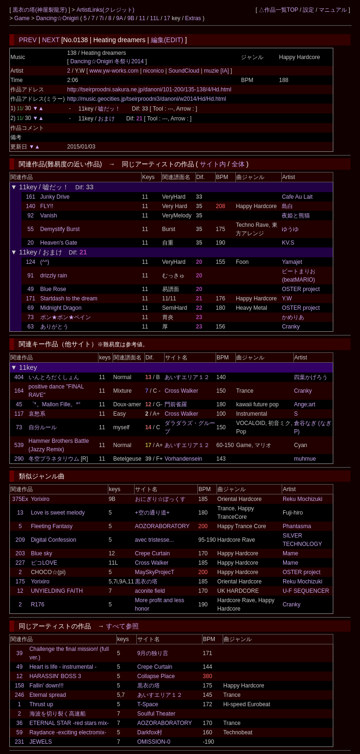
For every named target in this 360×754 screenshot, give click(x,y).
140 (30, 206)
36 (19, 723)
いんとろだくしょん (54, 377)
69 (30, 308)
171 (30, 298)
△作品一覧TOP (278, 10)
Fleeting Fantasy (52, 526)
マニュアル (333, 10)
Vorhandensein (183, 458)
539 (19, 445)
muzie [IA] (216, 70)
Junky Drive (55, 197)
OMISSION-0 (154, 742)
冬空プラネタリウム (54, 458)
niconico (153, 70)
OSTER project (301, 289)
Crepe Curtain (152, 553)
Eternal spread (48, 695)
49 (30, 289)
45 (19, 404)
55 (30, 229)
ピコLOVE (44, 563)
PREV (28, 40)
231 (19, 742)
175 (20, 581)
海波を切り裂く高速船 (58, 713)
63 (30, 326)
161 (30, 197)
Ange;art (304, 404)
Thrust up (41, 704)
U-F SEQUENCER (306, 591)
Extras (193, 18)
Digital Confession (53, 540)
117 (19, 414)
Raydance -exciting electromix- (68, 732)
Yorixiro (40, 499)
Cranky (291, 326)
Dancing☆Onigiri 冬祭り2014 (107, 61)
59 (19, 732)
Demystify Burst (60, 229)
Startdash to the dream (69, 298)
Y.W (287, 298)
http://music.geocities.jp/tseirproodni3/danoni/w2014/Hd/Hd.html (146, 99)
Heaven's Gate (58, 242)
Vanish (48, 215)
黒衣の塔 (146, 581)
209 (20, 540)
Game (23, 18)
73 (30, 317)
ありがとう (54, 326)
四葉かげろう (311, 377)
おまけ (106, 118)
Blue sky (41, 553)
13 (20, 512)
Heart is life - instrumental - (63, 667)
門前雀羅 (176, 404)
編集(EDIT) (167, 40)
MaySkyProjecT (154, 572)
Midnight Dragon (61, 308)
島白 (287, 206)
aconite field (150, 591)
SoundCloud (184, 70)
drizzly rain (53, 275)
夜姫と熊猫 (296, 215)
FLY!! (46, 206)
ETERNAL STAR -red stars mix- (69, 723)
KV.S (288, 242)
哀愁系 (37, 414)
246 (19, 695)
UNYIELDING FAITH (57, 591)
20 (30, 242)
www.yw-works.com (115, 70)
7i (101, 18)
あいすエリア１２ (187, 377)
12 (20, 591)
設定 (308, 10)
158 (19, 685)
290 (19, 458)
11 (142, 18)
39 (19, 653)
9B (131, 18)
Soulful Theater (156, 713)
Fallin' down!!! (47, 685)
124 (30, 262)
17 (167, 18)
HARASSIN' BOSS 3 (55, 676)
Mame (290, 553)
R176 (38, 604)
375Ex (20, 499)
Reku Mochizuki (302, 499)
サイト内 (213, 164)
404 (19, 377)
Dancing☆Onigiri (58, 18)
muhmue (305, 458)
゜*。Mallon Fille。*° (55, 404)
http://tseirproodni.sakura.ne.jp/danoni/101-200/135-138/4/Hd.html (149, 89)
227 (20, 563)
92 (30, 215)
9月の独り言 (153, 653)
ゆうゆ (290, 229)
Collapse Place (156, 676)
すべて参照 (122, 626)
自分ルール (43, 427)
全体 (238, 164)
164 (19, 391)
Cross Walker (181, 391)
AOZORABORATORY (162, 526)
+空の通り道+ (152, 512)
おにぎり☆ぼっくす (160, 499)
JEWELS (41, 742)
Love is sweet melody (58, 512)
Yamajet (292, 262)
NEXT (51, 40)
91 (30, 275)
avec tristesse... (154, 540)
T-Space (147, 704)
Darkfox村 (149, 732)
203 (20, 553)
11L (154, 18)
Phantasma (297, 526)
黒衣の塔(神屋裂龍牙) (40, 10)
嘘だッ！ (109, 108)
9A (119, 18)
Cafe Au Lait (297, 197)
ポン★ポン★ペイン (65, 317)
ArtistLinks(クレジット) (105, 10)
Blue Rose (53, 289)
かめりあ (293, 317)
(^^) (44, 262)
